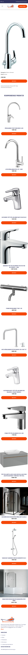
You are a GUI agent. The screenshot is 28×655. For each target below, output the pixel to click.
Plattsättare (4, 639)
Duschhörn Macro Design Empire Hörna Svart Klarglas (14, 517)
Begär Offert (23, 6)
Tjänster (3, 635)
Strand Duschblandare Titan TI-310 (14, 308)
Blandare (8, 17)
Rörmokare (4, 642)
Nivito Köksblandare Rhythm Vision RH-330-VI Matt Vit (14, 349)
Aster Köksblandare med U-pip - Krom (14, 169)
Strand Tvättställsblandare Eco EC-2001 (14, 433)
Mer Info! (14, 81)
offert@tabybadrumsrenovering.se (21, 1)
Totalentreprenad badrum (7, 644)
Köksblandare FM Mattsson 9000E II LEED (14, 128)
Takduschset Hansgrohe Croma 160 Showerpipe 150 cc (14, 558)
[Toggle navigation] (2, 6)
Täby (3, 1)
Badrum (3, 17)
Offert (3, 637)
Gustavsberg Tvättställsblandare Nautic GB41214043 (14, 217)
